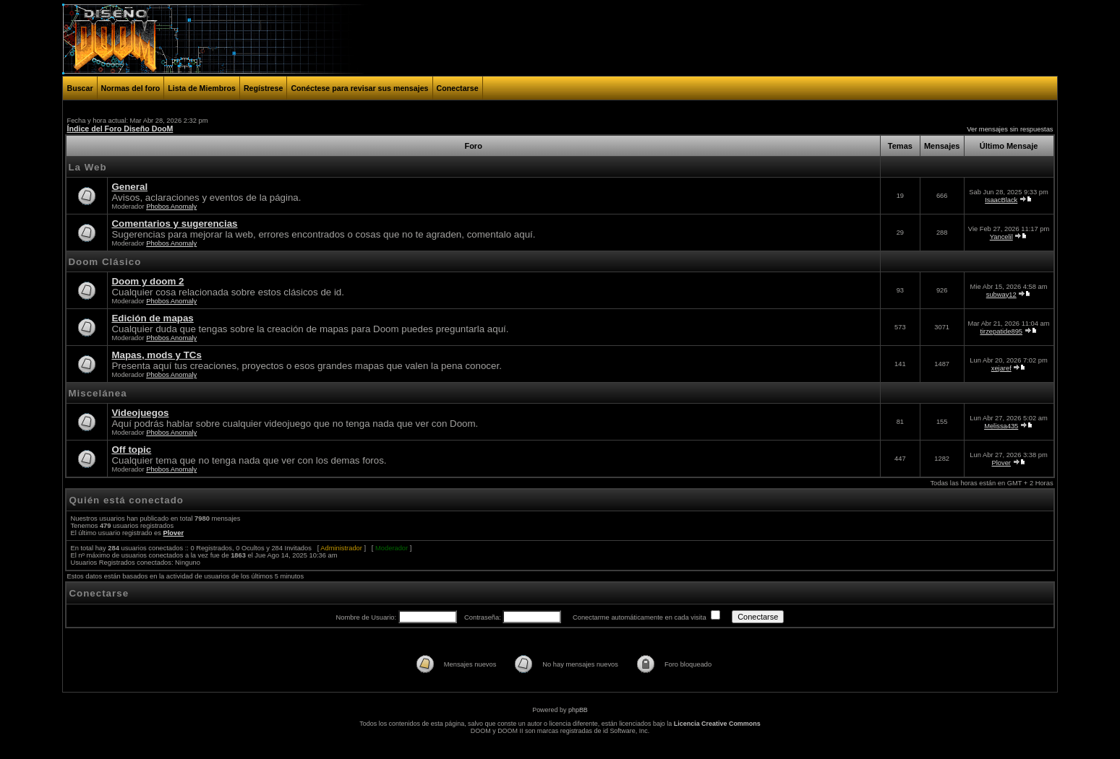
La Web (87, 167)
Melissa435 (1001, 426)
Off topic (131, 449)
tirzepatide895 (1001, 331)
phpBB (578, 710)
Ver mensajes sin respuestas (1010, 129)
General (129, 186)
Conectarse (458, 88)
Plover (1001, 463)
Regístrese (263, 88)
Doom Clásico (104, 261)
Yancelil (1001, 236)
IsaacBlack (1001, 200)
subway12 (1001, 294)
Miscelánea (97, 393)
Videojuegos (139, 412)
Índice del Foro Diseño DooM (120, 128)
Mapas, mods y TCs (156, 355)
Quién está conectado (126, 500)
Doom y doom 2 (147, 281)
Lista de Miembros (202, 88)
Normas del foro (131, 88)
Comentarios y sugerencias (174, 223)
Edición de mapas (152, 318)
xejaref (1001, 368)
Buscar (80, 88)
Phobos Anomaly (171, 206)
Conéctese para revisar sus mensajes (359, 88)
